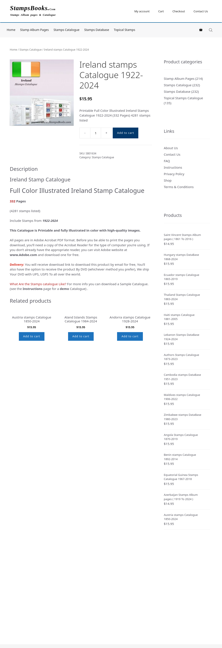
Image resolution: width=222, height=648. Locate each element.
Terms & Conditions (179, 187)
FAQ (167, 161)
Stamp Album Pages (34, 30)
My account (142, 11)
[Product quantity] (95, 133)
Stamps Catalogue (67, 30)
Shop (168, 180)
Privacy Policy (174, 174)
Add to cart (125, 133)
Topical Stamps (124, 30)
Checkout (178, 11)
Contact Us (201, 11)
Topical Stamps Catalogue (183, 98)
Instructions (173, 167)
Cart (161, 11)
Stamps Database (96, 30)
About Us (171, 148)
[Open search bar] (211, 30)
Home (11, 30)
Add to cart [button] (31, 375)
